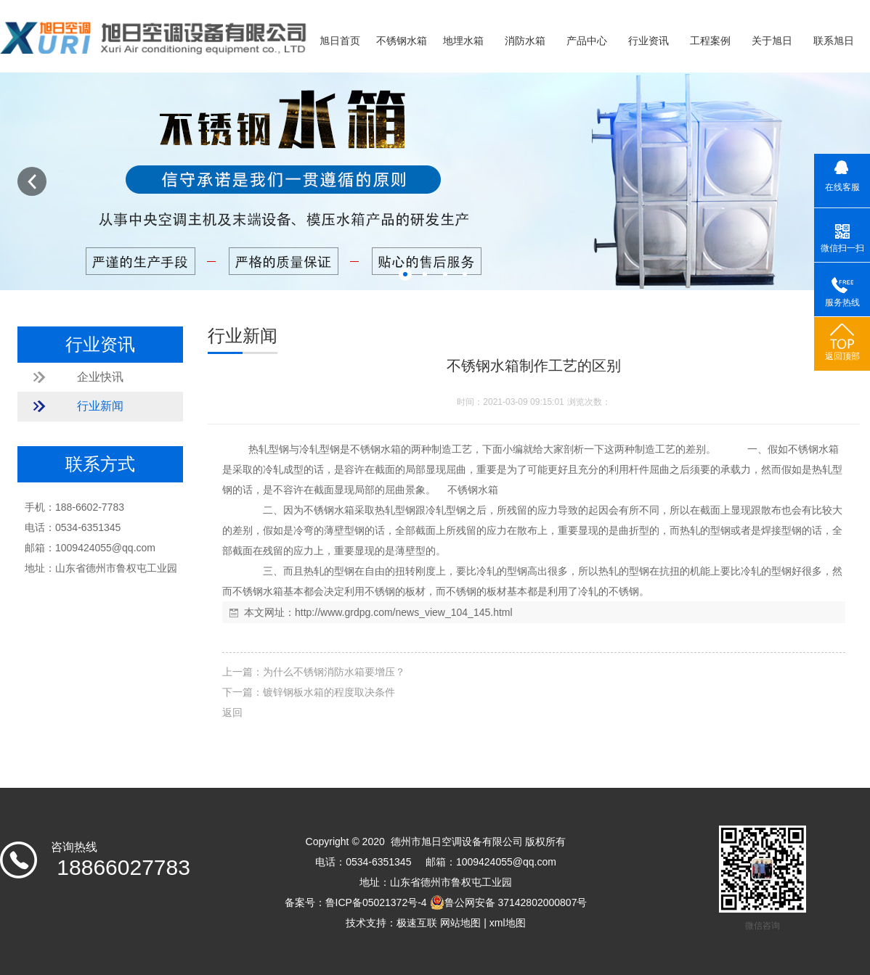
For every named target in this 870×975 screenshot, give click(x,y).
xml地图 (507, 923)
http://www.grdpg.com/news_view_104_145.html (404, 612)
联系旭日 (833, 41)
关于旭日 (772, 41)
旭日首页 (340, 41)
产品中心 (586, 41)
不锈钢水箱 (401, 41)
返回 (232, 712)
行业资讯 (648, 41)
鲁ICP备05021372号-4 (376, 902)
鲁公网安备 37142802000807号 (509, 902)
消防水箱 (525, 41)
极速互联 (417, 923)
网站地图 (460, 923)
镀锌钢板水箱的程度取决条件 (329, 692)
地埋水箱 (463, 41)
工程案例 (710, 41)
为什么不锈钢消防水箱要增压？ (334, 672)
